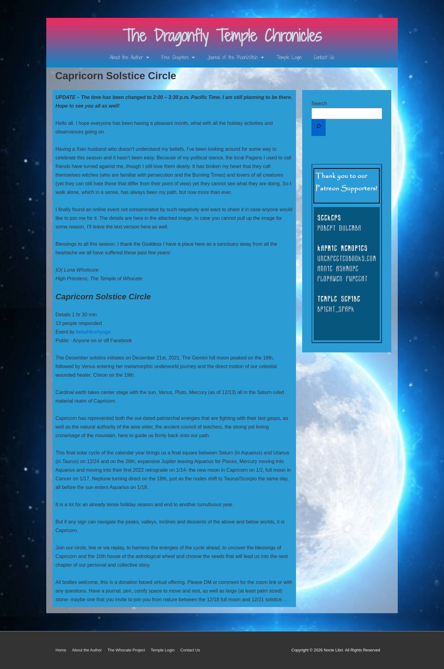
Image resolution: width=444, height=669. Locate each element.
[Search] (318, 127)
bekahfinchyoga (93, 331)
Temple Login (289, 57)
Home (61, 650)
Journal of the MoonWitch (235, 57)
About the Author (129, 57)
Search (319, 103)
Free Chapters (178, 57)
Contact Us (324, 57)
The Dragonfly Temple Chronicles (222, 35)
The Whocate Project (126, 650)
